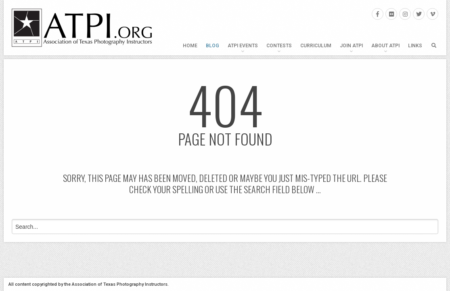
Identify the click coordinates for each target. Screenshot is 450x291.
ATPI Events (243, 45)
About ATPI (385, 45)
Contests (279, 45)
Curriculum (315, 45)
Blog (212, 45)
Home (190, 45)
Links (415, 45)
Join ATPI (351, 45)
